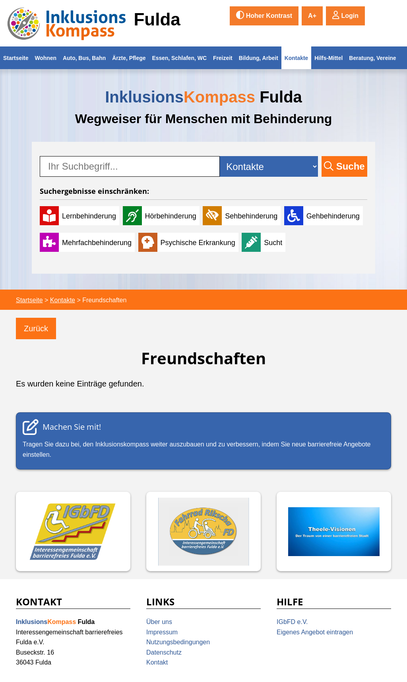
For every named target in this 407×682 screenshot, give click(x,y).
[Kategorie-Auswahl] (269, 166)
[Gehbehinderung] (323, 215)
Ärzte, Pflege (128, 58)
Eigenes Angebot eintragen (315, 632)
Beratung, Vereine (372, 58)
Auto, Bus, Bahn (84, 58)
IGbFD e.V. (292, 621)
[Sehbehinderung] (242, 215)
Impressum (162, 632)
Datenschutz (164, 652)
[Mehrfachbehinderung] (87, 242)
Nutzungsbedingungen (178, 642)
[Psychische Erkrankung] (188, 242)
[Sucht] (263, 242)
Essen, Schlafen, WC (179, 58)
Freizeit (223, 58)
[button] (345, 15)
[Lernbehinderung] (79, 215)
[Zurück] (36, 328)
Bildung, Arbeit (258, 58)
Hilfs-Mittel (328, 58)
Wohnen (45, 58)
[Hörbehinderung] (161, 215)
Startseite (15, 58)
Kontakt (157, 662)
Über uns (159, 621)
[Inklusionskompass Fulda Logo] (66, 23)
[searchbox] (130, 166)
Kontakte (296, 58)
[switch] (264, 15)
